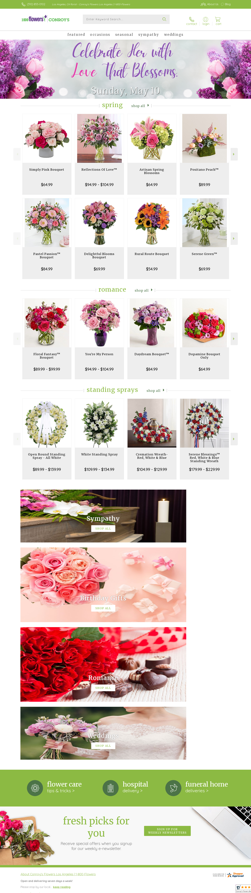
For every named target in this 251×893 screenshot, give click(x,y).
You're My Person (99, 351)
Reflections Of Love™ (99, 167)
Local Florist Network (201, 889)
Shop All (138, 103)
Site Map (221, 889)
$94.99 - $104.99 (99, 181)
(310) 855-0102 (36, 4)
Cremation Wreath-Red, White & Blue (152, 453)
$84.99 (47, 266)
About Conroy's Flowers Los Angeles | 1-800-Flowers (58, 734)
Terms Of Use (157, 889)
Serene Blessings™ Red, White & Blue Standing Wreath (204, 455)
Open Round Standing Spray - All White (46, 453)
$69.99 (99, 266)
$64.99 (47, 181)
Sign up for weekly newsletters (167, 690)
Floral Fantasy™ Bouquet (46, 353)
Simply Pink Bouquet (46, 167)
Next (234, 151)
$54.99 (152, 266)
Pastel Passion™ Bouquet (46, 253)
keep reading (61, 746)
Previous (17, 151)
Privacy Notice (177, 889)
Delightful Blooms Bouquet (99, 253)
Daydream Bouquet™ (152, 351)
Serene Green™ (204, 251)
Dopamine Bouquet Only (204, 353)
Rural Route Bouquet (152, 251)
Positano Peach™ (204, 167)
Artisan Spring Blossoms (152, 168)
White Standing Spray (99, 452)
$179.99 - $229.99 (204, 466)
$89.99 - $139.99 (47, 466)
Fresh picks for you (96, 693)
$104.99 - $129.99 (152, 466)
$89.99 (204, 181)
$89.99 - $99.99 (46, 366)
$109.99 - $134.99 (99, 466)
